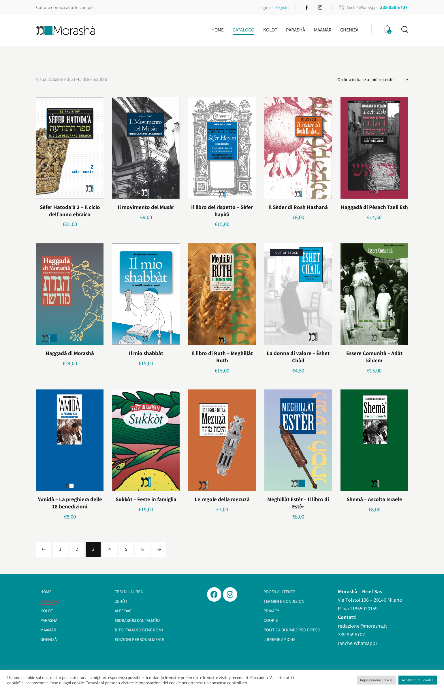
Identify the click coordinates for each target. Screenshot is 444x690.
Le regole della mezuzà (222, 499)
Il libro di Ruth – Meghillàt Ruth (222, 357)
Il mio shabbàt (146, 353)
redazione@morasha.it (362, 625)
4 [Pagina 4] (109, 549)
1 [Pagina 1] (60, 549)
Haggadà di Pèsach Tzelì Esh (374, 207)
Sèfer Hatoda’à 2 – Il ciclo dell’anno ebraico (70, 211)
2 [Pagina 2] (77, 549)
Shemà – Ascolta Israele (374, 499)
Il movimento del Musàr (146, 207)
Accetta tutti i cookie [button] (417, 680)
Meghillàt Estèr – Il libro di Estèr (298, 503)
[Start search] (404, 29)
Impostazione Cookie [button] (376, 680)
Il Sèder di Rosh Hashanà (298, 207)
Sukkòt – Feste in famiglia (146, 499)
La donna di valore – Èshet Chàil (298, 357)
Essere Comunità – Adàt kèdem (374, 357)
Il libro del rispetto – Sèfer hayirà (222, 211)
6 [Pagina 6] (142, 549)
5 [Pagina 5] (126, 549)
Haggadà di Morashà (70, 353)
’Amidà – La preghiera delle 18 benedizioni (69, 503)
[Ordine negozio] (372, 80)
